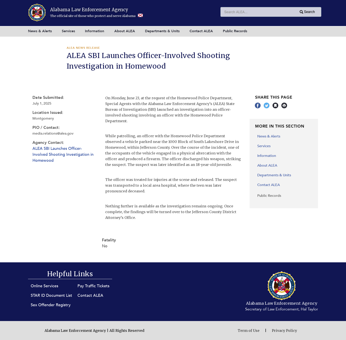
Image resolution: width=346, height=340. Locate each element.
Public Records (235, 31)
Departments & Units (162, 31)
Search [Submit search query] (307, 12)
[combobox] (271, 12)
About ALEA (124, 31)
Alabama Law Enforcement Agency (89, 9)
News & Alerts (40, 31)
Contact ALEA (201, 31)
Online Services (44, 286)
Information (94, 31)
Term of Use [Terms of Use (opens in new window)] (249, 330)
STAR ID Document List (51, 295)
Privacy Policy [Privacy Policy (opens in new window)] (284, 330)
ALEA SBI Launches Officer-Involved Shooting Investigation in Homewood (63, 154)
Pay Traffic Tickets (93, 286)
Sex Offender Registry (51, 305)
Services (68, 31)
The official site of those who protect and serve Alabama (96, 16)
